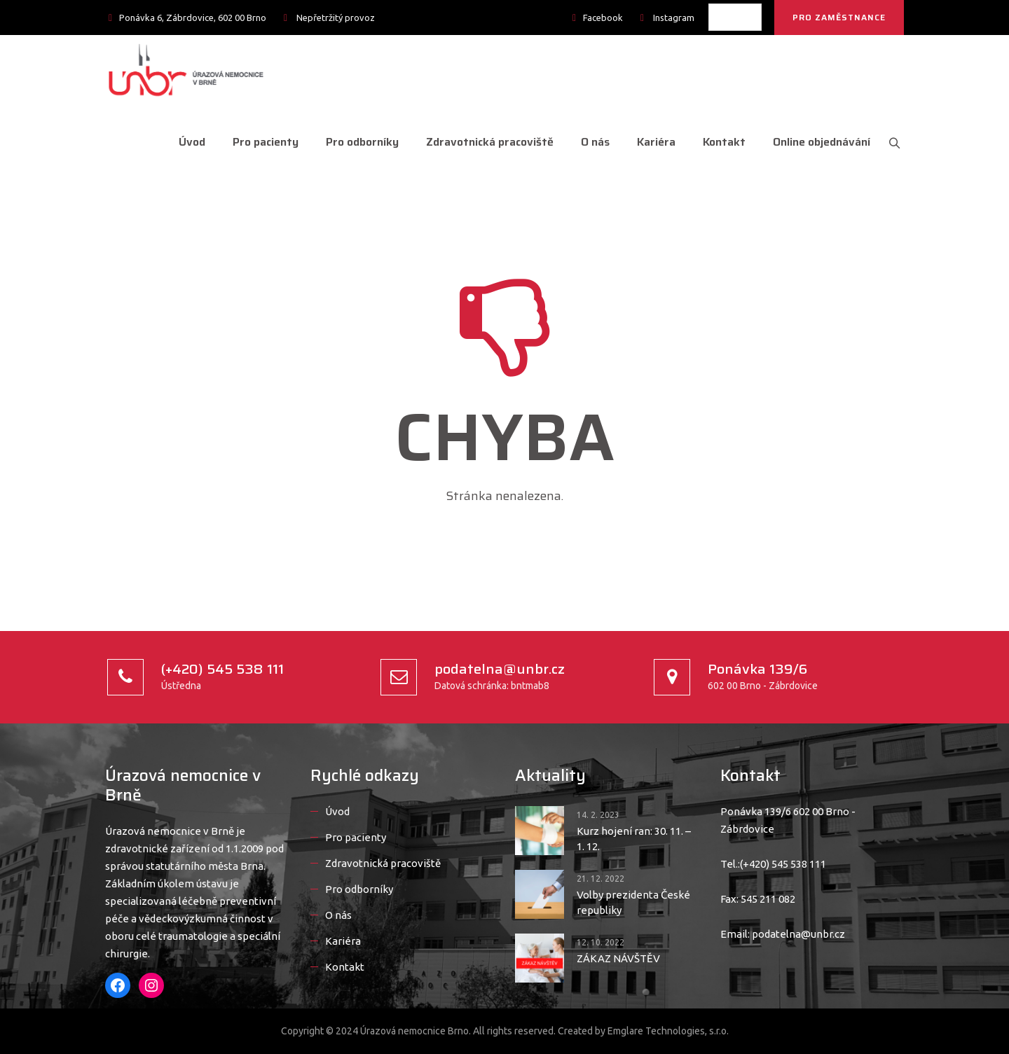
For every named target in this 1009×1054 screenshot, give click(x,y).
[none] (735, 17)
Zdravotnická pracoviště (483, 142)
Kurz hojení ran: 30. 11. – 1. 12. (634, 838)
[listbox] (735, 17)
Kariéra (650, 142)
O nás (589, 142)
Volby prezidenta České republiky (633, 902)
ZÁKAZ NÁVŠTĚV (618, 958)
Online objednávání (815, 142)
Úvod (185, 142)
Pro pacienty (259, 142)
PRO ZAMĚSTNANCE (839, 17)
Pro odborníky (356, 142)
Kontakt (717, 142)
